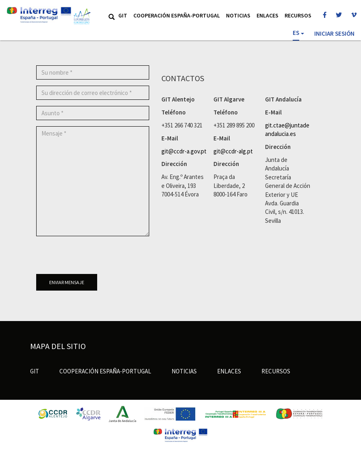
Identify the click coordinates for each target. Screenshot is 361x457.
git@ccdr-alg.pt (233, 151)
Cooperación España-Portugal (176, 15)
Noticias (238, 15)
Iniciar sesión (334, 33)
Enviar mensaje (66, 282)
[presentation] (98, 258)
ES (296, 33)
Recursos (298, 15)
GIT (122, 15)
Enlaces (267, 15)
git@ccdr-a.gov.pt (184, 151)
